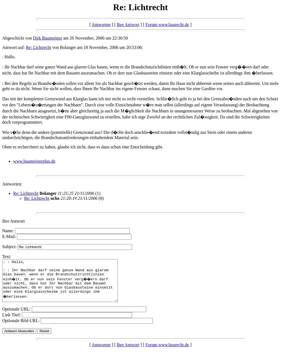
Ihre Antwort (128, 24)
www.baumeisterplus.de (34, 161)
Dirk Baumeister (47, 38)
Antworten (101, 24)
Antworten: (12, 184)
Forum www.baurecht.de (167, 24)
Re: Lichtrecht (38, 47)
